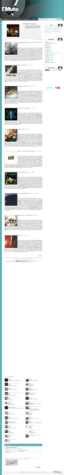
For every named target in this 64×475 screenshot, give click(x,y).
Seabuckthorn (30, 257)
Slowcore (47, 29)
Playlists (60, 28)
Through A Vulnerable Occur (12, 397)
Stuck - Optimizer (48, 50)
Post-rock (53, 28)
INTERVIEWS (18, 19)
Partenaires (29, 472)
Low (29, 258)
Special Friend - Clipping (49, 57)
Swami (28, 65)
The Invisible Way (32, 425)
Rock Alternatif (50, 31)
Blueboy (39, 257)
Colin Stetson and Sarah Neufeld (12, 257)
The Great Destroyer (11, 434)
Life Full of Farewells (26, 206)
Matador (46, 31)
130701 (33, 215)
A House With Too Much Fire (33, 401)
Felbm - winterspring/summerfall (51, 43)
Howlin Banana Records (48, 28)
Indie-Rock (50, 27)
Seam (20, 258)
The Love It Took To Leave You (13, 383)
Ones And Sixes (31, 412)
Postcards (59, 31)
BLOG (12, 19)
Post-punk (57, 28)
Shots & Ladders (10, 250)
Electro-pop (47, 32)
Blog (9, 378)
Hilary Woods (56, 29)
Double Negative (11, 401)
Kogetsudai (10, 425)
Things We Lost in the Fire (12, 439)
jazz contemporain (51, 29)
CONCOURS (34, 19)
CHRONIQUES (6, 19)
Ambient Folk (47, 30)
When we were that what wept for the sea (15, 392)
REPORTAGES (26, 19)
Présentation (34, 472)
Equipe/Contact (23, 472)
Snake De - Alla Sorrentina (49, 55)
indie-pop (60, 29)
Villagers (30, 387)
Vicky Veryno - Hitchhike (49, 60)
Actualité (46, 27)
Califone (17, 258)
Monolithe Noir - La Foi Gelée (50, 62)
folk (50, 32)
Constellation (20, 43)
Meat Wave (25, 257)
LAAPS (31, 86)
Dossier (32, 258)
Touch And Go (33, 193)
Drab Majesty (35, 257)
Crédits (39, 472)
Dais (31, 108)
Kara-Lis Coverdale (51, 30)
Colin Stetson (20, 257)
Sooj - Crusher (47, 45)
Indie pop (53, 27)
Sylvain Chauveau (25, 258)
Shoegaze (55, 31)
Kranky (23, 235)
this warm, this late (32, 383)
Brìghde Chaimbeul (57, 30)
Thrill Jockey (30, 172)
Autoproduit (37, 151)
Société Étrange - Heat (49, 48)
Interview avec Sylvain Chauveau (34, 434)
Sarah (26, 129)
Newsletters (43, 472)
